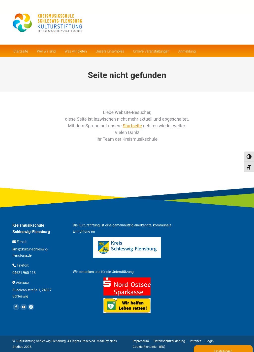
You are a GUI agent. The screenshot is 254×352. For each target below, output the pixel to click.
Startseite (132, 125)
